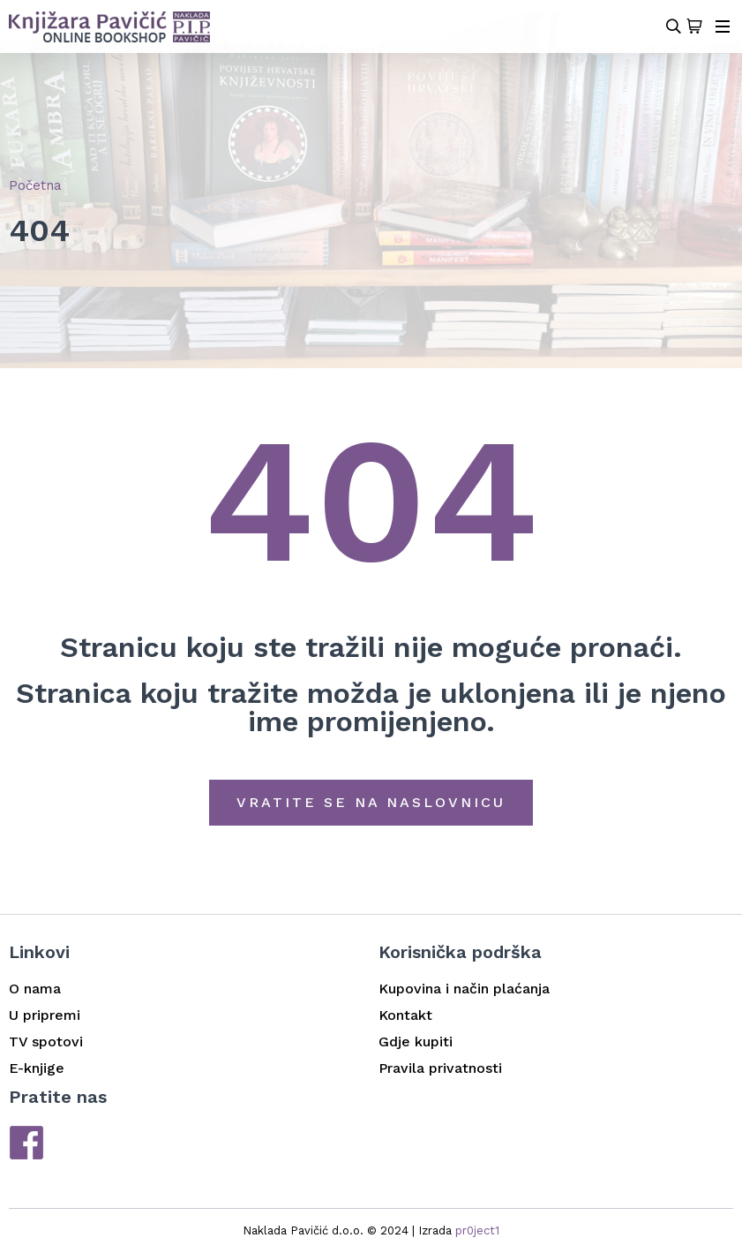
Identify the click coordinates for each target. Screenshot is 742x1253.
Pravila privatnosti (440, 1068)
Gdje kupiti (415, 1041)
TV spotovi (46, 1041)
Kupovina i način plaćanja (464, 988)
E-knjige (36, 1068)
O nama (35, 988)
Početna (35, 185)
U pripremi (44, 1015)
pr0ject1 (477, 1230)
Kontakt (405, 1015)
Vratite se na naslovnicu (371, 802)
